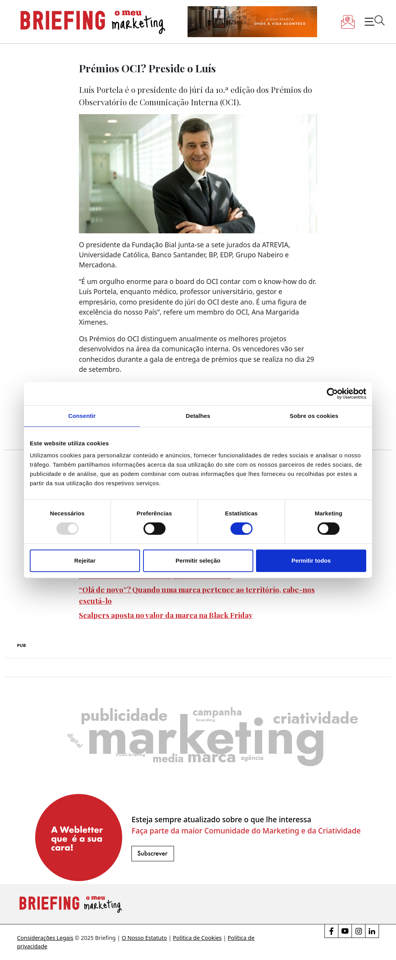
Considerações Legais (45, 937)
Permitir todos (311, 560)
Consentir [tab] (82, 415)
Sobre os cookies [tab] (314, 415)
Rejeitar (85, 560)
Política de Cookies (197, 937)
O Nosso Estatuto (144, 937)
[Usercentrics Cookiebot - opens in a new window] (332, 393)
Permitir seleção (198, 560)
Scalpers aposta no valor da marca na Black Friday (166, 615)
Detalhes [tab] (198, 415)
